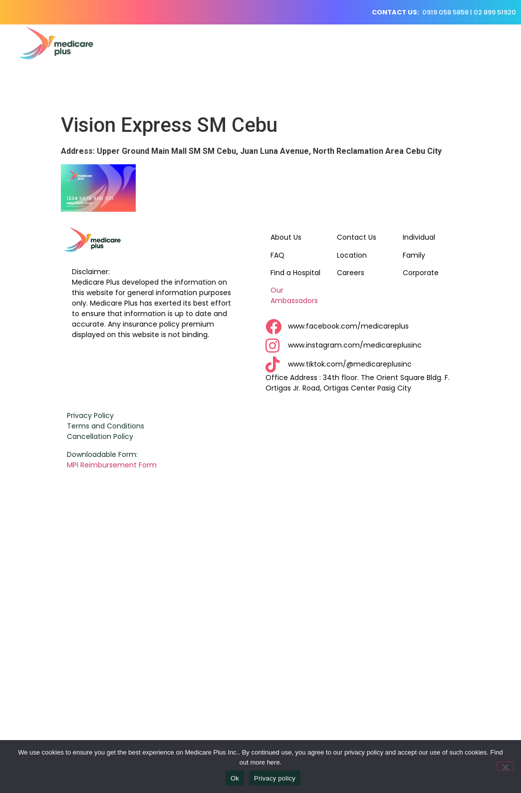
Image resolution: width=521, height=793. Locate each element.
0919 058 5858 (445, 12)
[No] (505, 766)
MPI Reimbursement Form (113, 465)
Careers (350, 273)
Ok (235, 778)
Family (414, 255)
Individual (419, 237)
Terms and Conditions (105, 426)
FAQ (277, 255)
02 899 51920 (495, 12)
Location (352, 255)
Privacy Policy (90, 415)
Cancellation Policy (100, 436)
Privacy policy (274, 778)
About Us (285, 237)
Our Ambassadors (294, 295)
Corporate (421, 273)
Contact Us (356, 237)
